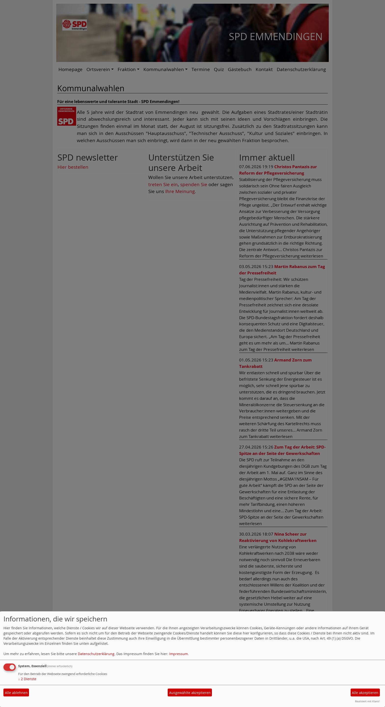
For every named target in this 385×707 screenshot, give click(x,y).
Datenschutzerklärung (96, 653)
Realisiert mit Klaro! (367, 701)
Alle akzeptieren (365, 692)
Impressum (178, 653)
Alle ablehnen (16, 692)
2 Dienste (27, 679)
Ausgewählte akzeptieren (190, 692)
